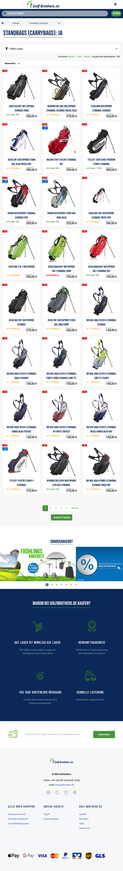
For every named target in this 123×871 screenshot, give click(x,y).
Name (71, 56)
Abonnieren (104, 734)
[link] (40, 689)
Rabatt (87, 56)
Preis (79, 56)
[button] (47, 584)
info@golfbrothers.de (64, 785)
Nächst (74, 508)
